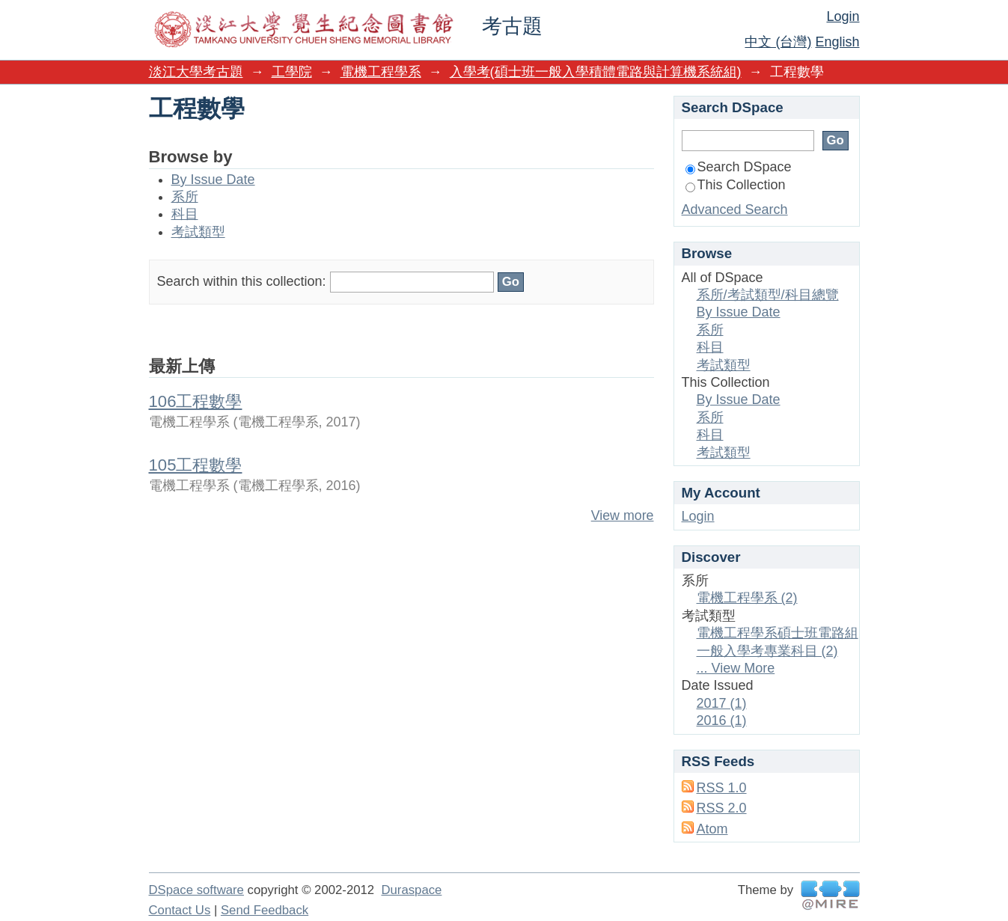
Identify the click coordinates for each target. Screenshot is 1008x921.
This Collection (735, 184)
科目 (184, 213)
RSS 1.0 (722, 787)
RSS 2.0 (722, 808)
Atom (712, 828)
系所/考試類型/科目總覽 (768, 294)
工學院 (292, 71)
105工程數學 (195, 465)
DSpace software (196, 890)
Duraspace (411, 890)
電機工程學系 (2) (747, 597)
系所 (184, 196)
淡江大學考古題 (196, 71)
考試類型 (198, 231)
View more (622, 515)
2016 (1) (722, 720)
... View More (736, 668)
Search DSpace (738, 166)
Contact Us (180, 910)
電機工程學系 (380, 71)
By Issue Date (213, 179)
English (837, 41)
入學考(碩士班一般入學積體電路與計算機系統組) (596, 71)
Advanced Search (735, 209)
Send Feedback (264, 910)
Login (842, 16)
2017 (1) (722, 703)
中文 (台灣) (778, 41)
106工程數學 (195, 401)
